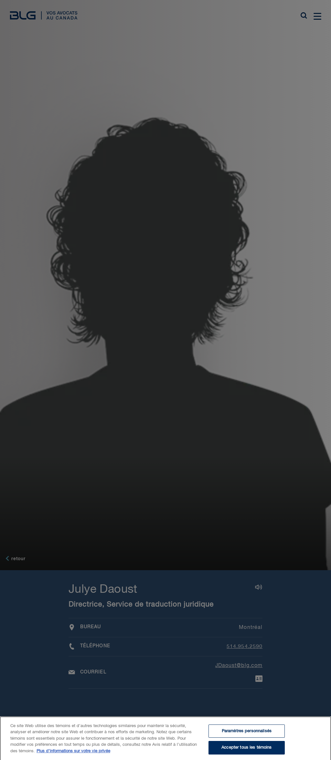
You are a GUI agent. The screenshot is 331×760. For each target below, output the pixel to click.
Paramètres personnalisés (247, 736)
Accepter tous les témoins (246, 753)
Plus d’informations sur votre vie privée (73, 757)
